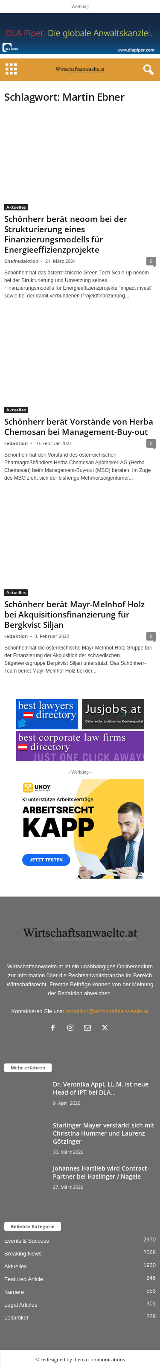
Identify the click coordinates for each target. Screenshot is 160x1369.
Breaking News (22, 1253)
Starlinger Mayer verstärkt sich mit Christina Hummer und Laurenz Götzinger (103, 1133)
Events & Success (26, 1241)
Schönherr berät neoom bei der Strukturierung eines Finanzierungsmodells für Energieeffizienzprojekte (65, 234)
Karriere (14, 1292)
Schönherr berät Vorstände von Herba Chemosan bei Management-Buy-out (78, 426)
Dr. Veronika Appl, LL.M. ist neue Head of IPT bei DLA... (100, 1088)
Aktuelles (16, 207)
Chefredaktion (21, 261)
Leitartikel (16, 1317)
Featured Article (23, 1279)
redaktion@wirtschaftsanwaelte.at (107, 1011)
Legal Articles (20, 1305)
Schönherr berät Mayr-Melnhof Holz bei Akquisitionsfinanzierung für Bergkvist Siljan (74, 614)
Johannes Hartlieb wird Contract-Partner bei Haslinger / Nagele (101, 1172)
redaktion (16, 443)
